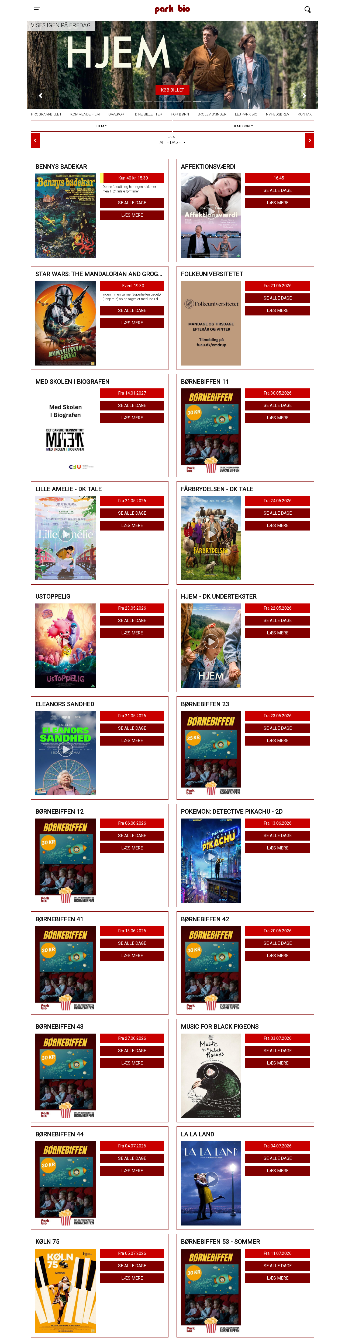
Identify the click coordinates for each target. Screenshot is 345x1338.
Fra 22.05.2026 (278, 608)
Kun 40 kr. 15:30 (124, 178)
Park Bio (125, 4)
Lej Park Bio (246, 114)
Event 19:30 (133, 285)
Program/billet (46, 114)
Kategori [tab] (242, 126)
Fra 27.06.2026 (132, 1038)
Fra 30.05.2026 (278, 393)
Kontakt (306, 114)
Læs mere (132, 215)
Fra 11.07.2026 (278, 1253)
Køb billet (172, 90)
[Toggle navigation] (37, 9)
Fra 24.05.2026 (278, 500)
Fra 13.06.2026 (278, 823)
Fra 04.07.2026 (132, 1146)
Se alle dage (132, 202)
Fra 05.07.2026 (132, 1253)
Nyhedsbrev (277, 114)
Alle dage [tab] (172, 140)
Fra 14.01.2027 (132, 393)
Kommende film (85, 114)
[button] (40, 95)
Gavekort (117, 114)
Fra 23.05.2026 (132, 608)
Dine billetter (148, 114)
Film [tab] (100, 126)
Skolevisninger (212, 114)
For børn (180, 114)
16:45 (279, 178)
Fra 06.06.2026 (132, 823)
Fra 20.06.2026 (278, 930)
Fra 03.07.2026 (278, 1038)
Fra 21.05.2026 (278, 285)
